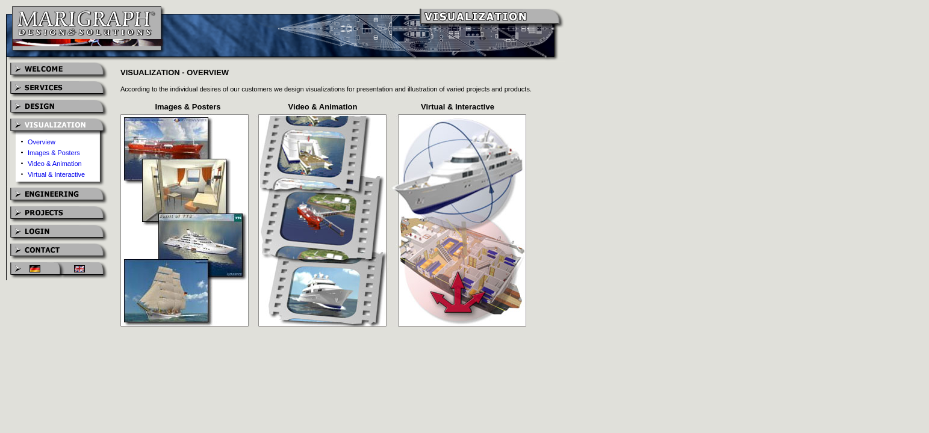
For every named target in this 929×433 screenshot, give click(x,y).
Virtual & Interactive (56, 174)
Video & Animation (55, 163)
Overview (41, 142)
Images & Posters (54, 152)
